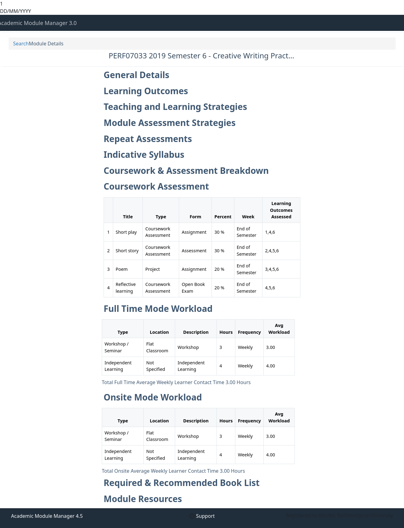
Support (205, 516)
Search (21, 43)
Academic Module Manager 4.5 (47, 516)
